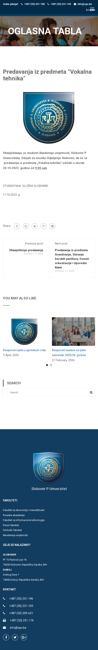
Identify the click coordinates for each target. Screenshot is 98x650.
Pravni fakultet (11, 525)
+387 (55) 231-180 (34, 4)
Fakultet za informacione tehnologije (23, 520)
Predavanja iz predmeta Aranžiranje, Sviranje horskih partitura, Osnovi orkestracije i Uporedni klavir (72, 258)
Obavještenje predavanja (26, 250)
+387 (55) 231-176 (22, 620)
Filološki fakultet (12, 530)
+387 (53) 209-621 (21, 613)
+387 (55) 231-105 (61, 4)
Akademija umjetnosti (15, 535)
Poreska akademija (14, 515)
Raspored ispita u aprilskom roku (24, 350)
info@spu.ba (85, 4)
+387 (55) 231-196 (21, 599)
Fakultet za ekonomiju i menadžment (23, 510)
